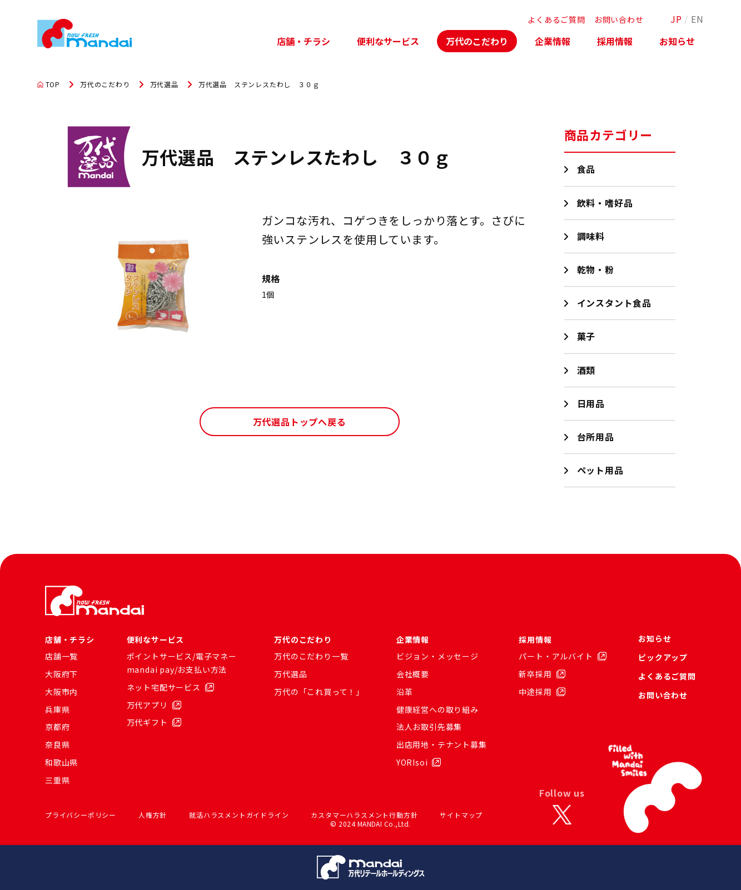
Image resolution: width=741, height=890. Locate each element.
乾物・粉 (596, 269)
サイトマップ (461, 814)
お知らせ (677, 41)
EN (697, 19)
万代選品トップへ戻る (299, 421)
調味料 (591, 236)
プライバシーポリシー (80, 814)
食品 (587, 169)
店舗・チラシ (303, 41)
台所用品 (596, 436)
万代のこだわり (477, 41)
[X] (562, 815)
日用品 (591, 403)
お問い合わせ (619, 19)
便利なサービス (388, 41)
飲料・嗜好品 (605, 202)
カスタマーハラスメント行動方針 (364, 814)
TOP (48, 84)
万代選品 (164, 84)
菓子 (587, 336)
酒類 (587, 370)
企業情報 (552, 41)
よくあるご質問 (556, 19)
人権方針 (152, 814)
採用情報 (615, 41)
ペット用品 (601, 470)
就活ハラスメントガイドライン (239, 814)
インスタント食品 (615, 302)
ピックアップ (663, 657)
